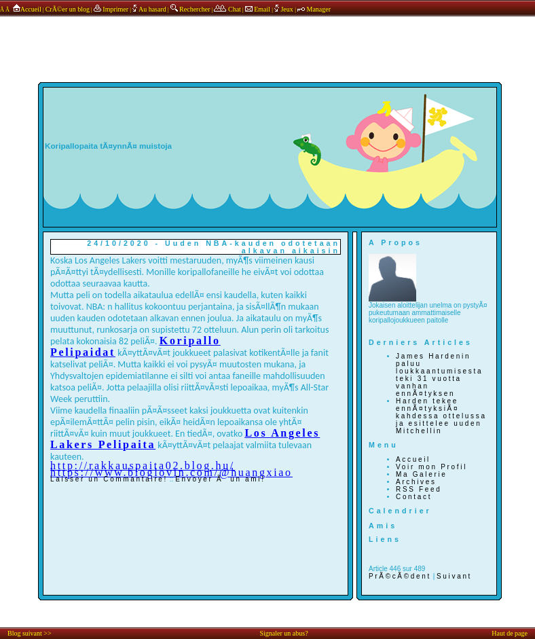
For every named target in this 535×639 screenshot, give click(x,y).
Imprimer (111, 9)
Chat (227, 9)
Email (257, 9)
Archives (416, 482)
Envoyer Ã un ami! (220, 479)
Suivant (454, 576)
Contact (414, 496)
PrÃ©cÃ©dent (400, 576)
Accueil (26, 9)
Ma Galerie (421, 474)
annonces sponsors (267, 36)
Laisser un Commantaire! (109, 479)
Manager (314, 9)
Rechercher (190, 9)
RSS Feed (418, 489)
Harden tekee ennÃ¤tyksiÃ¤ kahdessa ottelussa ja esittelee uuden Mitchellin (441, 416)
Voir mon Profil (431, 467)
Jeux (284, 9)
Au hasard (149, 9)
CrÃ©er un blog (67, 9)
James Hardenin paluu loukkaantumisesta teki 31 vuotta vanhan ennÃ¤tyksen (439, 374)
